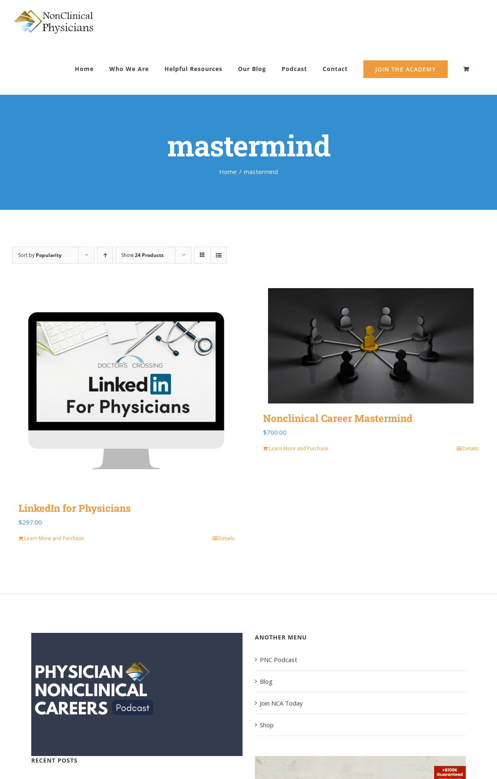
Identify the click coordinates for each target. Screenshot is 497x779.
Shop (267, 725)
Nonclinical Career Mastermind (337, 418)
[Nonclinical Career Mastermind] (371, 345)
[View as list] (218, 255)
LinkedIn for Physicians (74, 508)
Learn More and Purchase (54, 538)
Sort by (40, 255)
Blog (266, 681)
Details (226, 538)
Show (142, 255)
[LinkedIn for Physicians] (126, 390)
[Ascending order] (105, 255)
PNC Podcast (278, 659)
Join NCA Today (281, 703)
